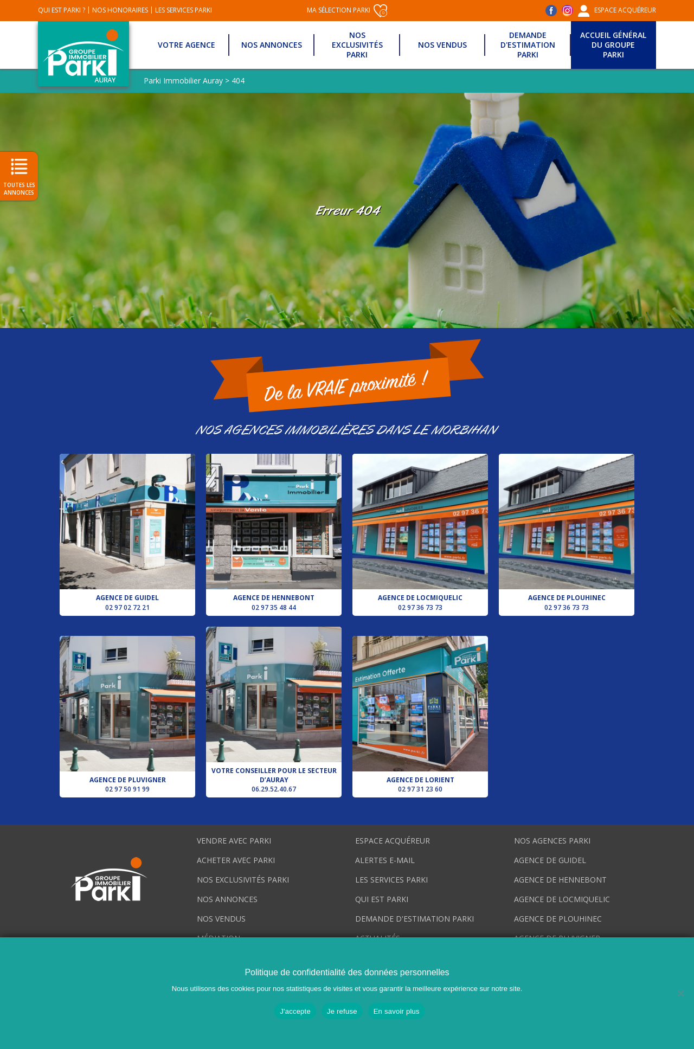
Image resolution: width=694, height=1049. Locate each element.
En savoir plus (397, 1011)
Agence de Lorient (420, 715)
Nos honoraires (120, 10)
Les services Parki (183, 10)
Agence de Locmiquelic (420, 533)
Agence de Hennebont (274, 533)
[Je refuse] (680, 993)
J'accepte (295, 1011)
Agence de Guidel (127, 533)
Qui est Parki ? (61, 10)
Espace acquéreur (625, 10)
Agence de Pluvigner (127, 715)
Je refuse (342, 1011)
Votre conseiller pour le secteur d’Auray (274, 710)
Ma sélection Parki (347, 10)
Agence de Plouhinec (566, 533)
